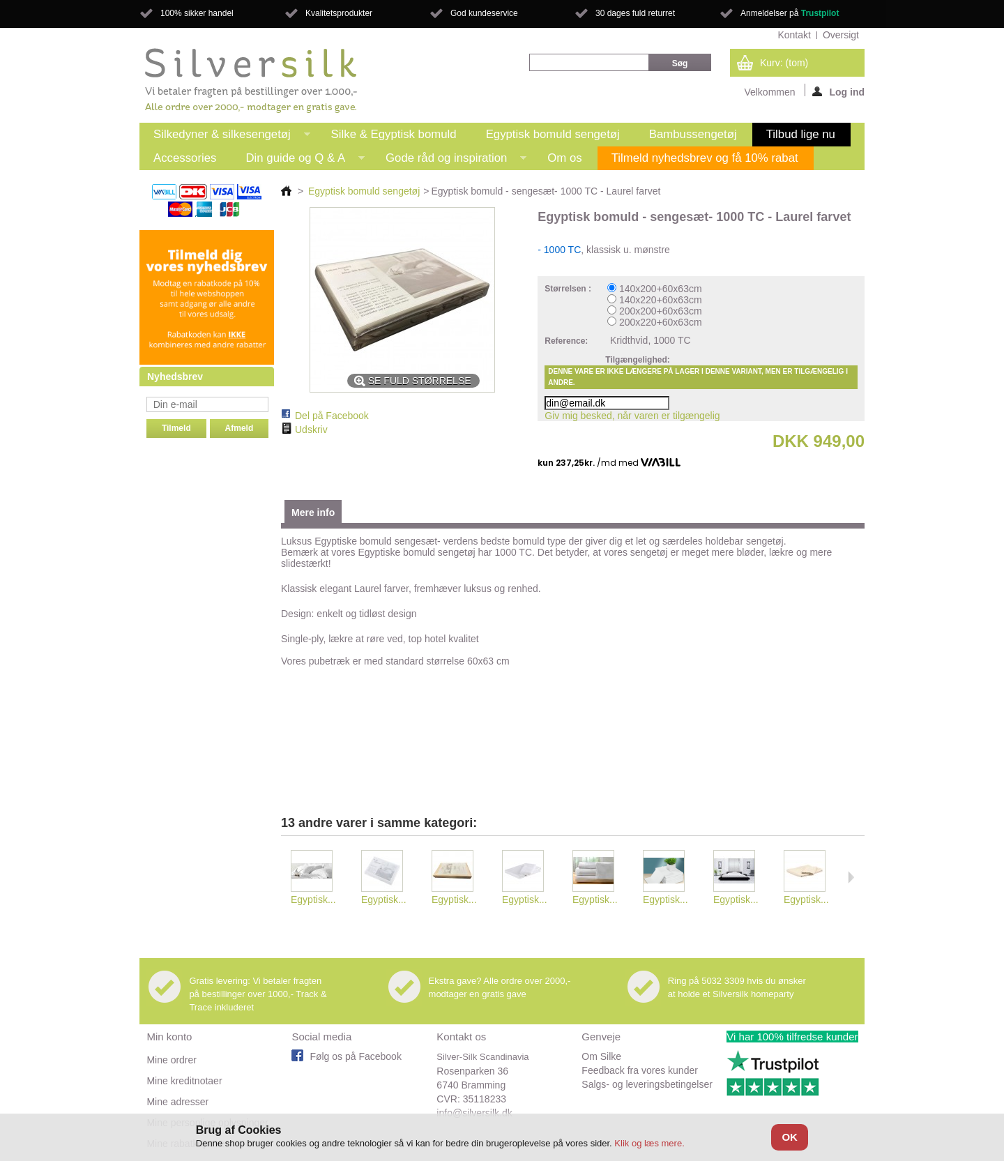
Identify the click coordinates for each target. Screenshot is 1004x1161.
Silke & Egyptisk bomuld (394, 134)
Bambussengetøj (693, 134)
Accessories (184, 158)
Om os (564, 158)
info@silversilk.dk (474, 1112)
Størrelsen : (569, 289)
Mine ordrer (171, 1059)
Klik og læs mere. (649, 1143)
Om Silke (601, 1056)
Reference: (566, 341)
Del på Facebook (332, 415)
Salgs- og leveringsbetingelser (647, 1084)
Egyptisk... (313, 899)
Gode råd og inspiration (449, 160)
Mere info (313, 512)
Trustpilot (820, 13)
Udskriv (311, 429)
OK (790, 1137)
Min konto (169, 1036)
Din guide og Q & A (298, 160)
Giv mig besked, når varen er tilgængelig (632, 415)
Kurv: (784, 62)
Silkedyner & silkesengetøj (224, 137)
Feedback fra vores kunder (639, 1070)
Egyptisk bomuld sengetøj (553, 134)
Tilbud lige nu (800, 134)
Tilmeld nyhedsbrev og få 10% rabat (704, 158)
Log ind (838, 91)
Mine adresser (177, 1101)
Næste (851, 877)
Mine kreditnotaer (184, 1080)
